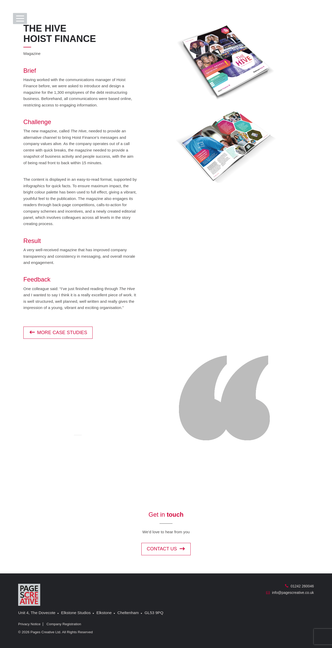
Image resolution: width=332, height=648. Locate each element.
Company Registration (63, 624)
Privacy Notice (29, 624)
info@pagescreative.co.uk (290, 593)
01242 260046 (299, 586)
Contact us (166, 549)
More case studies (58, 332)
